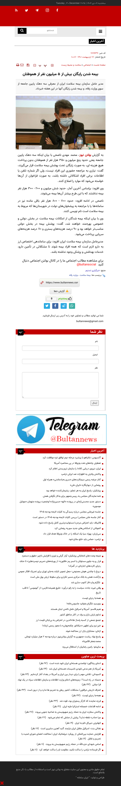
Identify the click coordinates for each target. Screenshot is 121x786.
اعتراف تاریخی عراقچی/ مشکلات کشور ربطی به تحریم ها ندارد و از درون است (59, 690)
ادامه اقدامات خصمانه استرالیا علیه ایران (77, 706)
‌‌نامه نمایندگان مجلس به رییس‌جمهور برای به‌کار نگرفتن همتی (72, 496)
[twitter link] (47, 306)
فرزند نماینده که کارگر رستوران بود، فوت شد (75, 701)
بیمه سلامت (85, 275)
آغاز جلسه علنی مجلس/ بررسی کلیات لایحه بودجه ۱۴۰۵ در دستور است (67, 517)
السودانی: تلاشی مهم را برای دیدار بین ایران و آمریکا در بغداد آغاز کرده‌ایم (61, 674)
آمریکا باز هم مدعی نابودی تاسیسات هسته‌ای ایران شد (70, 669)
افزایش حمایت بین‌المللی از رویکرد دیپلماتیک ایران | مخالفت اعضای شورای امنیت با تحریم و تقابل (61, 736)
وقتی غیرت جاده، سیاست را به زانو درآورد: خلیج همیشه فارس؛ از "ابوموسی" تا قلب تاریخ (61, 590)
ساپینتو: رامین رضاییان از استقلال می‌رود (81, 647)
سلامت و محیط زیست (71, 65)
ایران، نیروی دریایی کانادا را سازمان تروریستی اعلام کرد (75, 469)
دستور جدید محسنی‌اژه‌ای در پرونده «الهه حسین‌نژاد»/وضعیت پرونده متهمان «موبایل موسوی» (60, 504)
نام (96, 341)
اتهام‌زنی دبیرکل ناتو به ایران (83, 723)
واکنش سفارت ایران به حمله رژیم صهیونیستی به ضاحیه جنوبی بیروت (63, 712)
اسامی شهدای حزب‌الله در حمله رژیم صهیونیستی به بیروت (69, 744)
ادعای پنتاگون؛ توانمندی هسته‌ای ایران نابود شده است (70, 663)
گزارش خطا (61, 291)
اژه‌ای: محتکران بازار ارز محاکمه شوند (83, 631)
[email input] (60, 361)
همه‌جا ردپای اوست (91, 598)
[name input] (60, 348)
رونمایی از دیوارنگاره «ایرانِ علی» (85, 485)
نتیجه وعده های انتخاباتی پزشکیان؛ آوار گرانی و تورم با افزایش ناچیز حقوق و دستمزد (61, 556)
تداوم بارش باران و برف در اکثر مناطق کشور (80, 615)
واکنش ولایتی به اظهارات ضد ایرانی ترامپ (81, 474)
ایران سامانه (82, 777)
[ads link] (61, 429)
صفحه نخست (99, 65)
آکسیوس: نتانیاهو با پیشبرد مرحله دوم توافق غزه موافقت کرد (72, 458)
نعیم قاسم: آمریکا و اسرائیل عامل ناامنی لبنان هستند (76, 609)
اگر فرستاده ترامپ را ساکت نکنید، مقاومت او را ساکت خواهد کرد (65, 750)
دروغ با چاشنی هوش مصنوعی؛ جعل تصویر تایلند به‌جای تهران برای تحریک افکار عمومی (59, 571)
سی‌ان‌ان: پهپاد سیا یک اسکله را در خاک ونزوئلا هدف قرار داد (72, 534)
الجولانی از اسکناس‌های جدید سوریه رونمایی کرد (77, 528)
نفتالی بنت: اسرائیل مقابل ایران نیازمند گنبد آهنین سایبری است (66, 728)
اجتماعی (87, 65)
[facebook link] (55, 306)
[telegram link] (64, 306)
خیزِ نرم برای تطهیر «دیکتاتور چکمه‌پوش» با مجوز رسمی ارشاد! (71, 626)
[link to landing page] (86, 16)
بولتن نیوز (85, 155)
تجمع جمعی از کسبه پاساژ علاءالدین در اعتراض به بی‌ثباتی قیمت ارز (68, 620)
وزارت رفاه (73, 275)
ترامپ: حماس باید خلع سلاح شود (85, 539)
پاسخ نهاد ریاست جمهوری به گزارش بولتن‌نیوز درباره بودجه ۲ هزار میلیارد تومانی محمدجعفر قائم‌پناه (63, 639)
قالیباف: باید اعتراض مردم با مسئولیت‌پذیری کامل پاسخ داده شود (70, 523)
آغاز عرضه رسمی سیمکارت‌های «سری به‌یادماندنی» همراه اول (72, 479)
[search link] (22, 31)
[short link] (62, 283)
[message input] (60, 385)
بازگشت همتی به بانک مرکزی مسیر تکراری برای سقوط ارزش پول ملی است (65, 577)
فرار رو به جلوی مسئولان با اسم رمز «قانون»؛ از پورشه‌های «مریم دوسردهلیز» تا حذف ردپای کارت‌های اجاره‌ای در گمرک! (60, 564)
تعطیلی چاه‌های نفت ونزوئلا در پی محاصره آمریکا (77, 463)
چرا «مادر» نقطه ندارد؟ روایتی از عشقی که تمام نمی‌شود (69, 717)
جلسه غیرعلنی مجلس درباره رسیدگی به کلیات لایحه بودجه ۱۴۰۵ (70, 512)
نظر (96, 368)
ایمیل (95, 354)
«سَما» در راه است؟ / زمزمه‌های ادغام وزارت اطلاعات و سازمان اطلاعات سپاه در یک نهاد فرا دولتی (59, 682)
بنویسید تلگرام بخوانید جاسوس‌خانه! (84, 604)
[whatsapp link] (72, 306)
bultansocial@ (86, 264)
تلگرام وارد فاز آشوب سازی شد (86, 582)
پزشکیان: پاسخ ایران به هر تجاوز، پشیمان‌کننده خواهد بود (73, 490)
